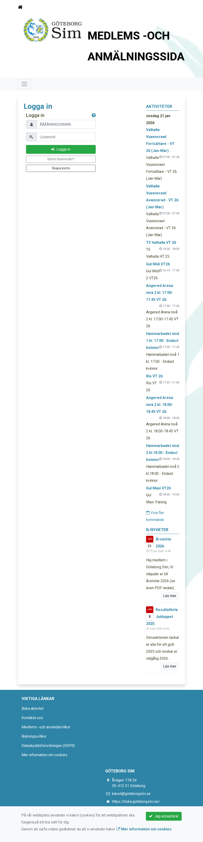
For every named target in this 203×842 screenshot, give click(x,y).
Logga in (60, 149)
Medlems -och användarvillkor (46, 727)
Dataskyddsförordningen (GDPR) (48, 745)
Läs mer (169, 596)
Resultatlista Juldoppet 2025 (162, 616)
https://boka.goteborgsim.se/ (136, 801)
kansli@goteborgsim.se (131, 793)
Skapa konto (61, 168)
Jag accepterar (164, 816)
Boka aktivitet (33, 708)
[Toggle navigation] (178, 7)
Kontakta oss (32, 718)
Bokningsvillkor (34, 736)
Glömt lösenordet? (60, 159)
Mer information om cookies (44, 755)
